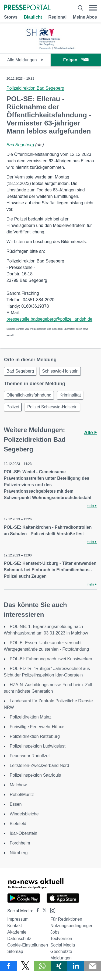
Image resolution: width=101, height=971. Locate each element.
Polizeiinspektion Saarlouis (35, 775)
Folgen (75, 60)
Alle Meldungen (25, 60)
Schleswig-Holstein (60, 371)
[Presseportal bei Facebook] (36, 911)
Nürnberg (19, 852)
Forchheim (20, 843)
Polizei (12, 407)
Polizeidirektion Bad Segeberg (35, 88)
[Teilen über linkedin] (75, 966)
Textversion (61, 938)
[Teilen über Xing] (59, 966)
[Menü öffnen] (93, 7)
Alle (90, 432)
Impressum (18, 919)
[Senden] (92, 966)
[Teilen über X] (25, 966)
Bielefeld (18, 823)
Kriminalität (70, 395)
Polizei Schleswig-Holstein (52, 407)
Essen (16, 804)
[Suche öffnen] (80, 7)
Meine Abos (85, 17)
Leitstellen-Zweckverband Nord (39, 765)
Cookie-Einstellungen (27, 945)
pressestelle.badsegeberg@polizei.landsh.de (49, 319)
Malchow (18, 785)
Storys (11, 17)
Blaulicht (33, 17)
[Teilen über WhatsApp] (42, 966)
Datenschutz (19, 938)
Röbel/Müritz (22, 794)
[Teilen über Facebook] (8, 966)
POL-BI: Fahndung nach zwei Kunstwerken (51, 659)
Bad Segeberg (20, 144)
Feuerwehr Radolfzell (30, 755)
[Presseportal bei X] (43, 911)
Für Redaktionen (66, 919)
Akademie (16, 932)
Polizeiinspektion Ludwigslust (37, 746)
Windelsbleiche (24, 814)
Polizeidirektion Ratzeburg (35, 736)
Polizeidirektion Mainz (30, 717)
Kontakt (14, 925)
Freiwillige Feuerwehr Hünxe (37, 726)
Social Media (62, 945)
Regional (57, 17)
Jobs (55, 932)
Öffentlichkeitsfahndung (28, 395)
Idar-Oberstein (23, 833)
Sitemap (15, 951)
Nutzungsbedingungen (71, 925)
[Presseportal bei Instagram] (51, 910)
